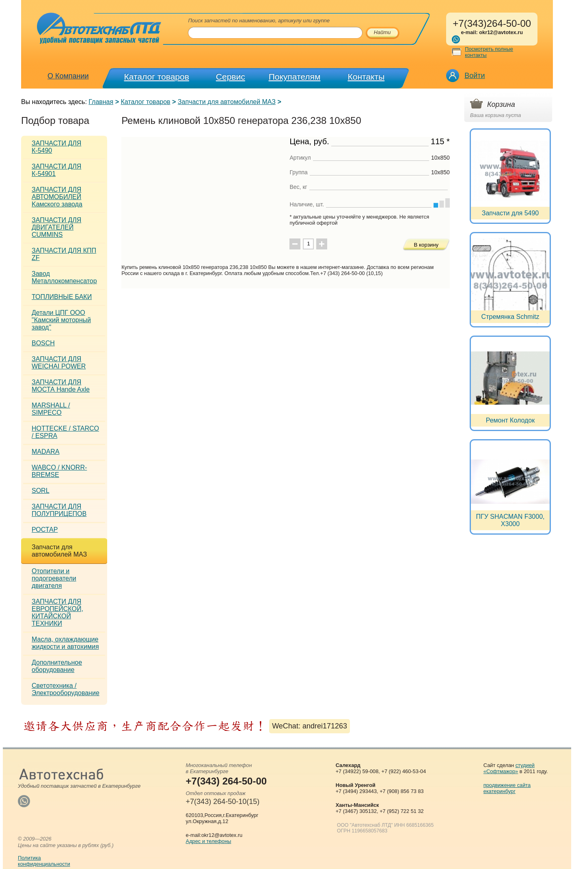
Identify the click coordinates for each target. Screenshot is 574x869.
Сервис (230, 76)
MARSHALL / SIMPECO (51, 409)
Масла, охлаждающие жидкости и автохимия (65, 643)
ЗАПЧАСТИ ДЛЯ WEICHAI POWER (59, 362)
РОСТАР (45, 529)
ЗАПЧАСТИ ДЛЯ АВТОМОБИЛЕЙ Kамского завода (57, 197)
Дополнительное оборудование (57, 666)
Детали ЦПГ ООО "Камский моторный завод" (61, 320)
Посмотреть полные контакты (489, 52)
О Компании (68, 76)
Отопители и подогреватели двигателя (54, 578)
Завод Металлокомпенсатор (64, 277)
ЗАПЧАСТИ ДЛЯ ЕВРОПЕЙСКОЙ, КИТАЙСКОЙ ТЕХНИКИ (57, 612)
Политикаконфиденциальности (44, 861)
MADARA (45, 451)
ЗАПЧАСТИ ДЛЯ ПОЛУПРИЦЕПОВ (59, 510)
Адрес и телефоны (208, 841)
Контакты (366, 76)
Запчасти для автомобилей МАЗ (227, 101)
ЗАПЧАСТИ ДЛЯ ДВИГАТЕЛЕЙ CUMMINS (56, 227)
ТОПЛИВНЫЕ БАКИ (62, 296)
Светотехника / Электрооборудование (65, 689)
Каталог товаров (156, 76)
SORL (41, 490)
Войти (474, 76)
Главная (100, 101)
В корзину (426, 245)
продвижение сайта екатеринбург (507, 788)
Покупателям (295, 76)
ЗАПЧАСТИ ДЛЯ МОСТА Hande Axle (61, 386)
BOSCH (43, 343)
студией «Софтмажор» (509, 768)
